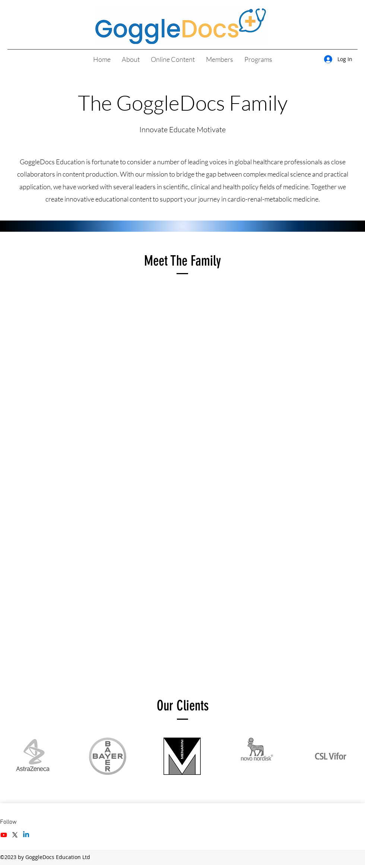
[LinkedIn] (26, 835)
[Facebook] (3, 835)
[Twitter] (15, 835)
